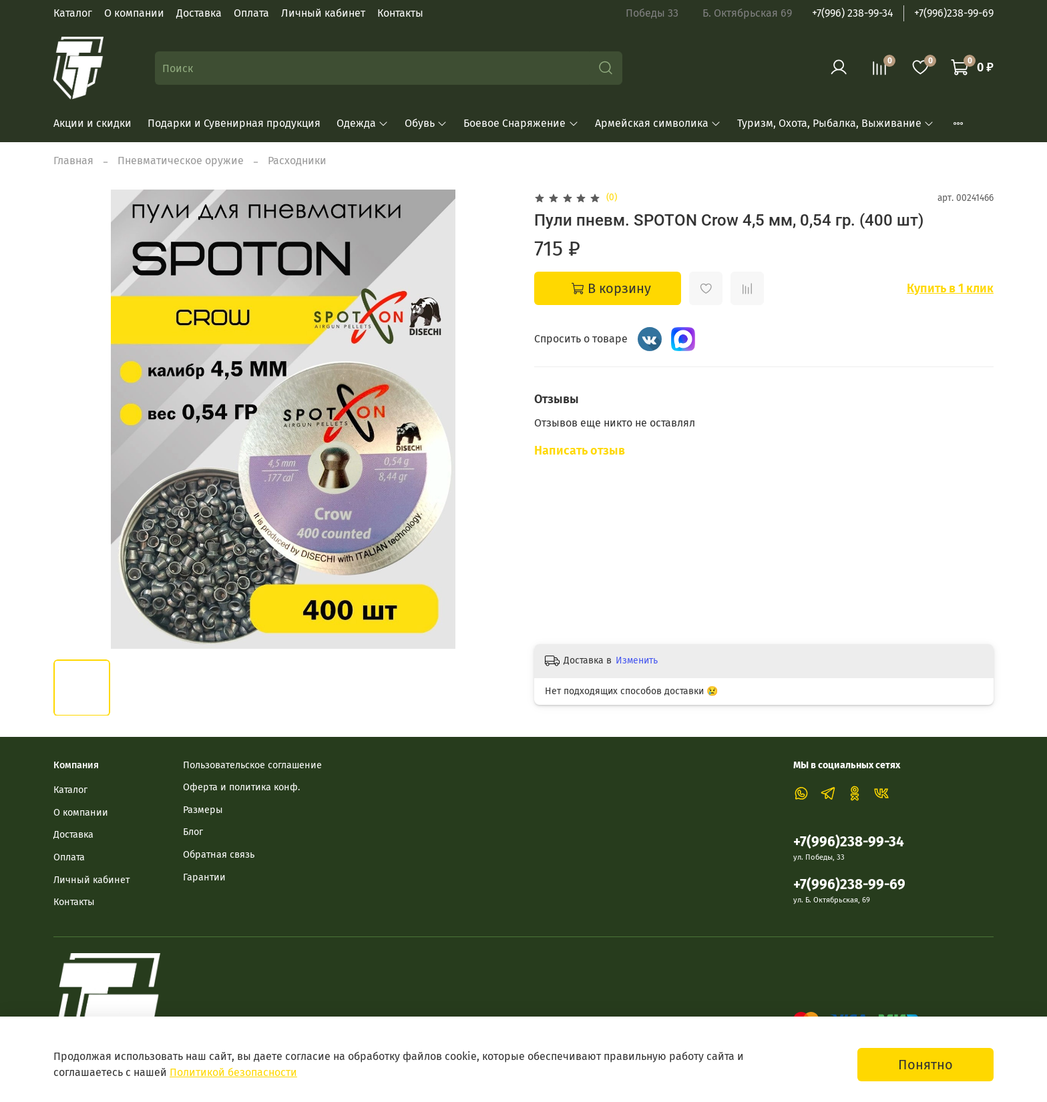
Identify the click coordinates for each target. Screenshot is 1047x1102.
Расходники (297, 160)
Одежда (363, 123)
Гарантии (204, 877)
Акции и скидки (92, 123)
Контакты (400, 13)
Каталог (72, 13)
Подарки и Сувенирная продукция (234, 123)
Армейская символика (658, 123)
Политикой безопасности (233, 1072)
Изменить (637, 660)
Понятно (925, 1065)
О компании (134, 13)
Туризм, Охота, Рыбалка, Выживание (835, 123)
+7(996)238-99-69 (954, 13)
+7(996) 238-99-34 (852, 13)
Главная (73, 160)
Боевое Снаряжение (520, 123)
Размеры (203, 810)
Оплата (251, 13)
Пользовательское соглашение (252, 765)
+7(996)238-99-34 (848, 842)
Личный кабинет (323, 13)
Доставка (199, 13)
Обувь (426, 123)
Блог (193, 832)
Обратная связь (218, 854)
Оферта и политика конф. (241, 787)
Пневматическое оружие (181, 160)
